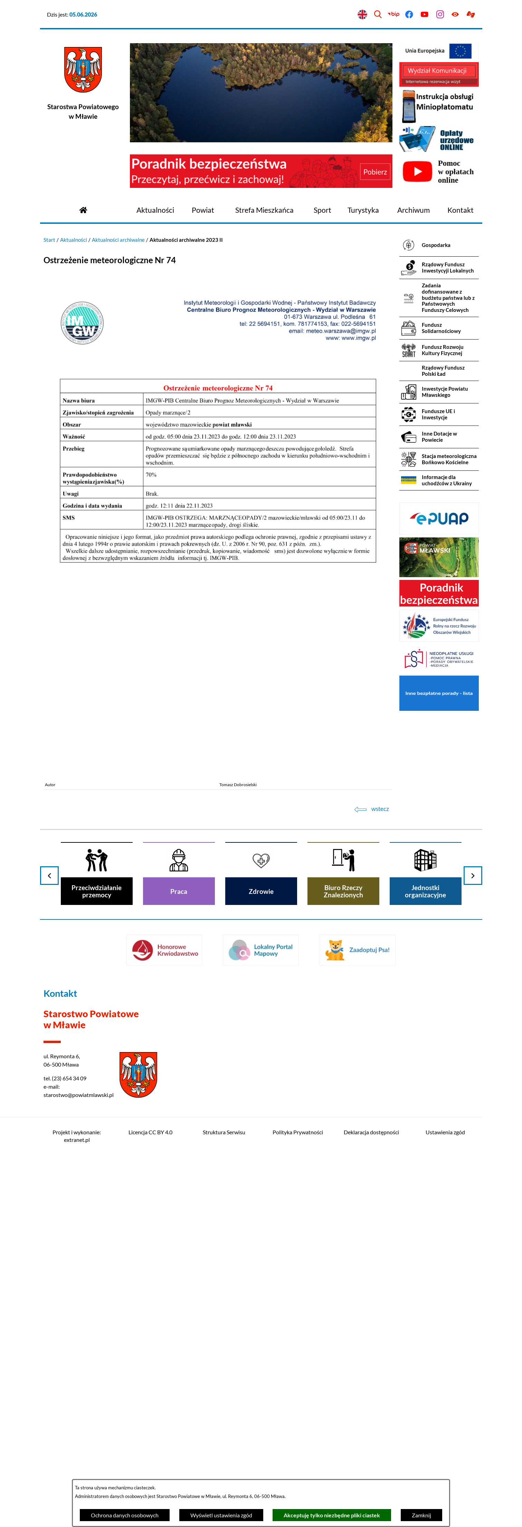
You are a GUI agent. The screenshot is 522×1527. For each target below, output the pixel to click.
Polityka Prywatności (298, 1132)
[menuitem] (155, 210)
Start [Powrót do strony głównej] (49, 240)
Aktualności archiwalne (118, 240)
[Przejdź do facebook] (409, 14)
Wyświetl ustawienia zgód (221, 1515)
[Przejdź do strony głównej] (83, 209)
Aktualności (73, 240)
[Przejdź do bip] (393, 14)
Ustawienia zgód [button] (445, 1132)
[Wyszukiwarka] (378, 14)
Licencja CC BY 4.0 (150, 1132)
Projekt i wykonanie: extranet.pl (77, 1136)
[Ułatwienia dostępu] (455, 14)
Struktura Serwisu (224, 1132)
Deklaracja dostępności (371, 1132)
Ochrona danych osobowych (125, 1515)
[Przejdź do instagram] (440, 14)
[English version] (362, 14)
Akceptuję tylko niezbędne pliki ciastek (332, 1515)
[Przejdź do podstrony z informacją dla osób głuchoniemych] (471, 14)
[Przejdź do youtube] (424, 14)
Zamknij (421, 1515)
